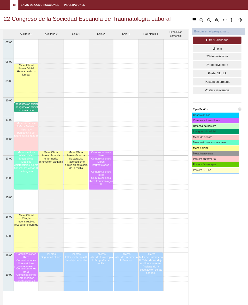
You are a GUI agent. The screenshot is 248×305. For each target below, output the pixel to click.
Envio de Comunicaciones (40, 4)
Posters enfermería (217, 82)
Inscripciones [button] (74, 4)
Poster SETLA (217, 73)
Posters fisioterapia (217, 90)
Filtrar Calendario (217, 40)
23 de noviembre (217, 56)
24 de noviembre (217, 65)
